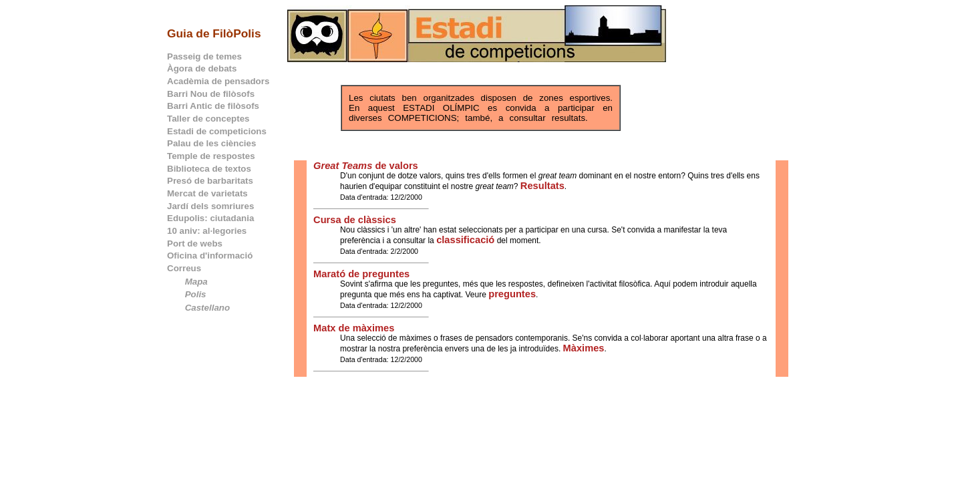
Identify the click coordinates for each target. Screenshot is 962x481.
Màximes (584, 348)
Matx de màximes (353, 328)
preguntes (512, 294)
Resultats (542, 185)
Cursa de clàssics (354, 219)
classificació (465, 239)
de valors (365, 165)
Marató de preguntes (361, 274)
